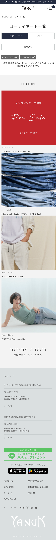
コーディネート (15, 36)
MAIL (10, 406)
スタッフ (41, 36)
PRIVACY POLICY (35, 481)
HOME (5, 17)
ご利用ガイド (9, 481)
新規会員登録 (9, 487)
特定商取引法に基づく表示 (38, 487)
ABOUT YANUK (10, 499)
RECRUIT (31, 493)
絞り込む (28, 47)
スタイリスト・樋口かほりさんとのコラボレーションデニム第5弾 (28, 2)
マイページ (8, 493)
